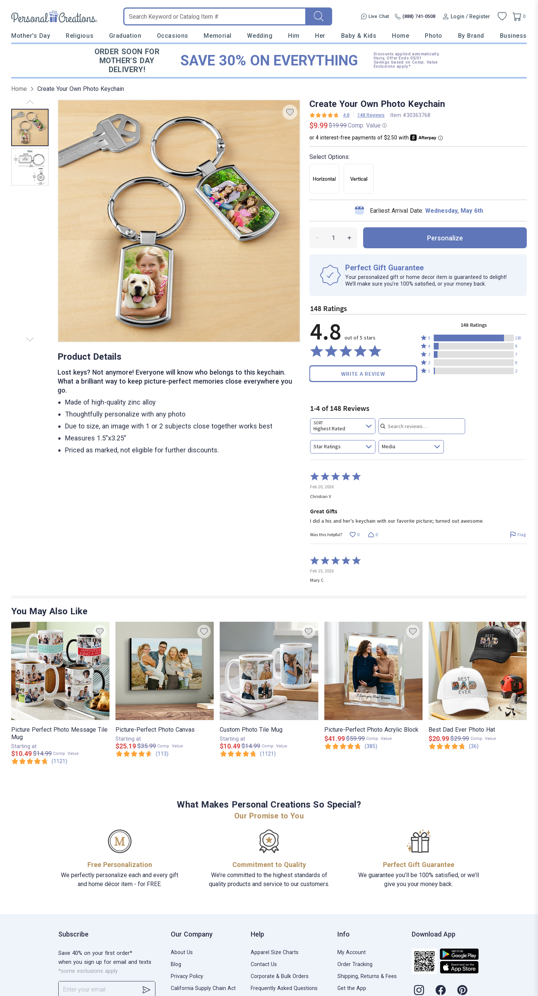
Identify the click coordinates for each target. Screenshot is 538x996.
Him (294, 35)
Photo (433, 35)
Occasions (172, 35)
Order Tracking (354, 964)
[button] (474, 338)
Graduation (125, 35)
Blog (176, 964)
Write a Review (363, 373)
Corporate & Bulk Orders (280, 976)
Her (320, 35)
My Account (351, 952)
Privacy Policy (187, 976)
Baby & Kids (359, 35)
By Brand (471, 35)
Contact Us (264, 964)
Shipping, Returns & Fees (367, 976)
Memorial (217, 35)
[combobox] (342, 426)
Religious (79, 35)
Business (513, 35)
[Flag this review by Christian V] (517, 535)
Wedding (259, 35)
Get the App (351, 988)
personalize (445, 238)
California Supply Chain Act (203, 988)
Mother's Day (30, 35)
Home (400, 35)
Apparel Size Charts (275, 952)
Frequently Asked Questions (284, 988)
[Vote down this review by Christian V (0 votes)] (373, 535)
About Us (182, 952)
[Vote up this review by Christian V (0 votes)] (354, 535)
